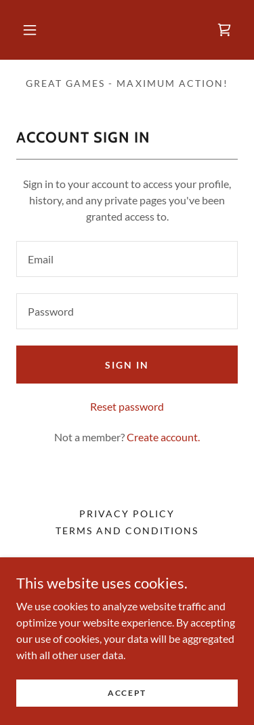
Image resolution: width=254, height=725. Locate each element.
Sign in (127, 365)
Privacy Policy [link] (127, 513)
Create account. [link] (163, 436)
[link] (224, 29)
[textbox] (127, 259)
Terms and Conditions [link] (127, 530)
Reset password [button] (127, 406)
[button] (29, 29)
